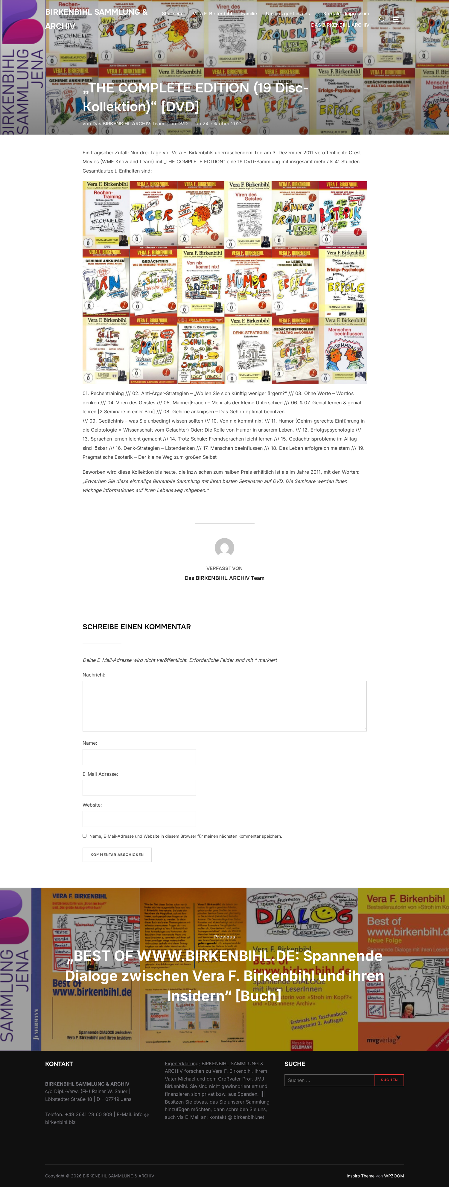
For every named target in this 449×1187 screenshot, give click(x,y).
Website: (92, 805)
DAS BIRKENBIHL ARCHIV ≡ (342, 25)
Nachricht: (94, 675)
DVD (182, 124)
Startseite (173, 13)
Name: (90, 743)
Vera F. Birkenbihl (212, 13)
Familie (249, 13)
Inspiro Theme (361, 1175)
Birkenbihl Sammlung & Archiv (96, 19)
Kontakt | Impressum (346, 13)
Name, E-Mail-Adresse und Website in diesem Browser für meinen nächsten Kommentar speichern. (185, 836)
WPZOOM (394, 1175)
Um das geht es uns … (290, 13)
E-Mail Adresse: (100, 774)
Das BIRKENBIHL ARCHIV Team (128, 124)
